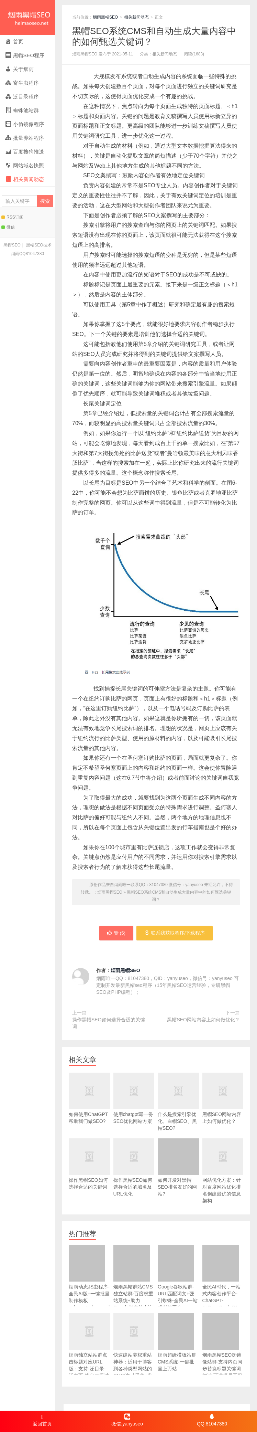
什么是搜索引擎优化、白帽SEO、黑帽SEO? (178, 1110)
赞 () (115, 933)
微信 (8, 227)
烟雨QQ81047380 (27, 253)
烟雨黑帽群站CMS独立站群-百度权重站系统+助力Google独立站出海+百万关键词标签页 (133, 1285)
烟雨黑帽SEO (27, 17)
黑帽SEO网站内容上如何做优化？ (203, 1020)
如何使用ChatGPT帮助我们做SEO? (89, 1107)
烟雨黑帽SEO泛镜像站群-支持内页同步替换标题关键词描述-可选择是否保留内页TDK (222, 1350)
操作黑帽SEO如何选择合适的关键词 (108, 1024)
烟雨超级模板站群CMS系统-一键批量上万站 (177, 1343)
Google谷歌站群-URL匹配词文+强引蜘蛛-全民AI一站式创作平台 (178, 1278)
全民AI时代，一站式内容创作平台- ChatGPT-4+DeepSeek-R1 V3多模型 (221, 1282)
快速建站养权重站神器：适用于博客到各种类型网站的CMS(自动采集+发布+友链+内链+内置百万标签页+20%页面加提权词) (134, 1360)
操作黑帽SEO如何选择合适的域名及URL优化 (134, 1176)
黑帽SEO (11, 245)
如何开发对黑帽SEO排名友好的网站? (178, 1168)
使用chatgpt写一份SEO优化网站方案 (134, 1107)
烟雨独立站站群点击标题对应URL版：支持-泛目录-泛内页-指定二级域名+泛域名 (89, 1350)
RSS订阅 (12, 217)
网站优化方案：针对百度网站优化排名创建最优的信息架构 (223, 1179)
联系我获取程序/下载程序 (175, 933)
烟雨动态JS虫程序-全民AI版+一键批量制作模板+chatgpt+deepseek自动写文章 (89, 1282)
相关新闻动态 (136, 17)
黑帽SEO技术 (38, 245)
